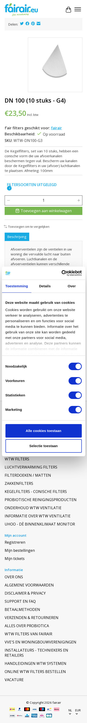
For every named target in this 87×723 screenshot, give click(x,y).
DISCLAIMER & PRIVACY (25, 593)
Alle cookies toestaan (43, 431)
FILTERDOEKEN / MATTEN (28, 475)
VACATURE (14, 679)
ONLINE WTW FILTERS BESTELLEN (35, 671)
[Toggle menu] (77, 9)
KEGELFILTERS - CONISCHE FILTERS (36, 491)
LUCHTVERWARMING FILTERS (31, 467)
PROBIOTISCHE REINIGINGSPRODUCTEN (41, 499)
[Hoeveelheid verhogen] (78, 200)
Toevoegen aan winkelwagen (43, 210)
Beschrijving (16, 236)
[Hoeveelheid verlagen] (8, 200)
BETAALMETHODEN (22, 609)
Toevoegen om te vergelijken (26, 226)
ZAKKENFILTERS (19, 483)
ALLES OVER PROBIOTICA (27, 625)
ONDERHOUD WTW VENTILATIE (33, 507)
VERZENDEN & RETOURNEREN (31, 617)
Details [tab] (45, 286)
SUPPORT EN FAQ (20, 601)
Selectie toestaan (43, 446)
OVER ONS (14, 576)
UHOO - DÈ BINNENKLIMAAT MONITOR (40, 524)
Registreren (15, 542)
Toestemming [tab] (16, 286)
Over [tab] (72, 286)
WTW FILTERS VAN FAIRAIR (28, 633)
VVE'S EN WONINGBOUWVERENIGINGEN (40, 642)
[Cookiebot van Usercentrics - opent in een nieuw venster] (62, 273)
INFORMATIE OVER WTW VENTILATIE (38, 516)
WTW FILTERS (17, 459)
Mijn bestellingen (20, 550)
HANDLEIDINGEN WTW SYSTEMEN (35, 663)
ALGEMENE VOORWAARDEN (29, 585)
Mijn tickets (15, 558)
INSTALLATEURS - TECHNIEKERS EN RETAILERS (36, 653)
